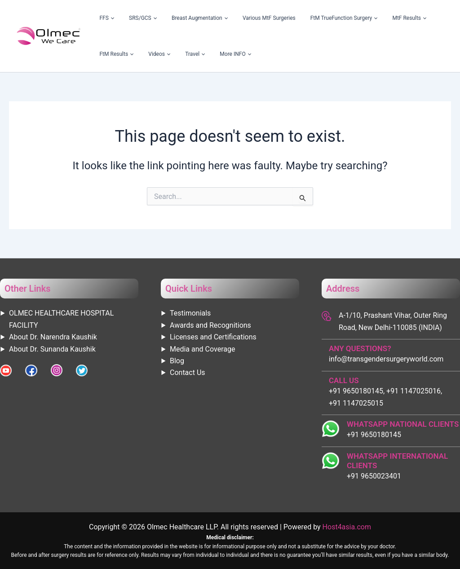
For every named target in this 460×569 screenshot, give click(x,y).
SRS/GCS (129, 18)
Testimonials (190, 313)
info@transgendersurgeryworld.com (386, 359)
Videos (431, 18)
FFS (102, 18)
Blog (177, 361)
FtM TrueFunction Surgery (301, 18)
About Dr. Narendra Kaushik (53, 337)
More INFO (135, 54)
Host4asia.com (347, 527)
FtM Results (397, 18)
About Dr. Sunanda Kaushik (52, 349)
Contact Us (187, 372)
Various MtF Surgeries (236, 18)
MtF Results (358, 18)
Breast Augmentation (176, 18)
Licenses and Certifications (213, 337)
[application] (106, 18)
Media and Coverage (202, 349)
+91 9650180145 (374, 434)
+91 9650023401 (374, 476)
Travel (105, 54)
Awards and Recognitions (210, 325)
